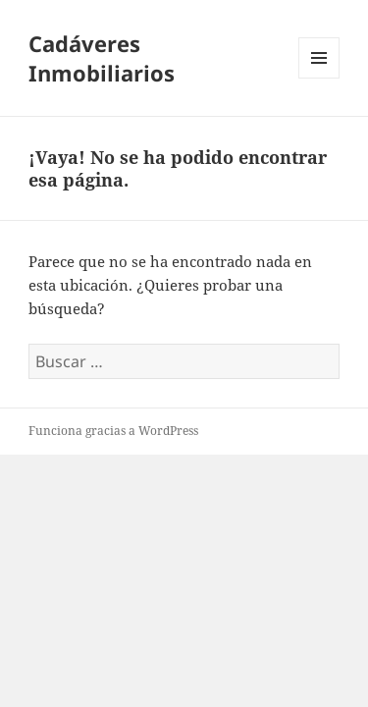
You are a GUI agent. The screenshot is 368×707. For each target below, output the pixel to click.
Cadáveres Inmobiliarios (101, 57)
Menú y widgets (319, 78)
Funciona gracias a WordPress (113, 430)
